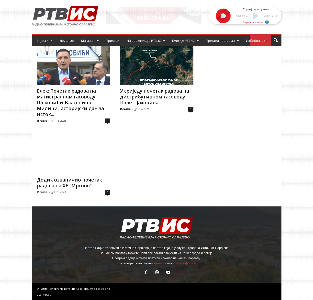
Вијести (45, 40)
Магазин (90, 40)
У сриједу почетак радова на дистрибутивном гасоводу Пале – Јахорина (154, 97)
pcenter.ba (44, 294)
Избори (252, 40)
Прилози (112, 40)
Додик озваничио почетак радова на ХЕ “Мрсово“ (69, 183)
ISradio (42, 120)
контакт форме (184, 263)
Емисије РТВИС (185, 40)
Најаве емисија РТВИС (146, 40)
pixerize (99, 288)
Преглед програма (222, 40)
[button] (275, 40)
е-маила (160, 263)
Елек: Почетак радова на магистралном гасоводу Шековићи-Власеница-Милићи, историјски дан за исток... (70, 103)
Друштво (67, 40)
